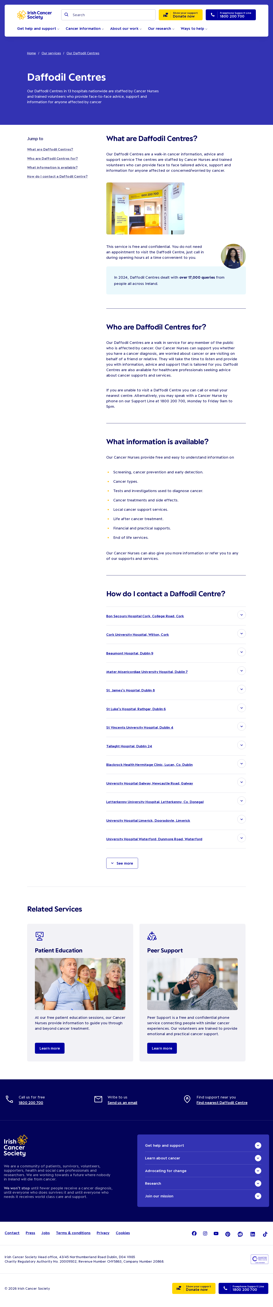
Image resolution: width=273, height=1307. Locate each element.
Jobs (45, 1237)
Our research (161, 28)
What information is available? (52, 167)
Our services (51, 53)
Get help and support (38, 28)
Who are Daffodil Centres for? (52, 158)
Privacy (103, 1237)
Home (31, 53)
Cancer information (85, 28)
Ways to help (194, 28)
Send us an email (122, 1106)
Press (30, 1237)
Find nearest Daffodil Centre (222, 1106)
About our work (126, 28)
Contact (12, 1237)
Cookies (123, 1237)
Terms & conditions (73, 1237)
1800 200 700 (31, 1106)
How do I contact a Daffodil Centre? (57, 176)
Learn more (50, 1052)
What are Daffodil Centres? (50, 149)
